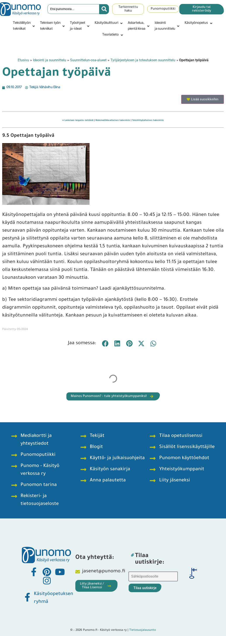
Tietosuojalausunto (142, 630)
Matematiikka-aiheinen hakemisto (112, 120)
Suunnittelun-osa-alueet (88, 60)
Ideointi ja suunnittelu (49, 60)
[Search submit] (104, 9)
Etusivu (23, 60)
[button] (24, 26)
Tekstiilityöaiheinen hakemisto (148, 120)
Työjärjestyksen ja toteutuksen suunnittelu (142, 60)
